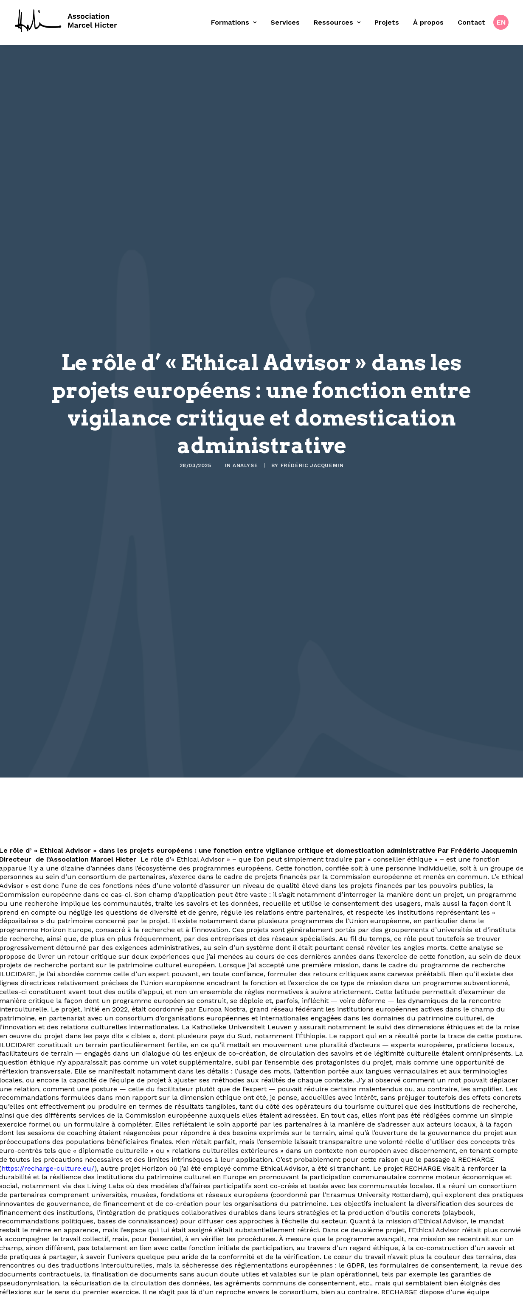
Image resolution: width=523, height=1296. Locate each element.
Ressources (337, 22)
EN (501, 22)
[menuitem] (236, 22)
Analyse (245, 424)
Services (285, 22)
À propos (428, 22)
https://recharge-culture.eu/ (47, 1152)
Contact (471, 22)
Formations (233, 22)
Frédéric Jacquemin (312, 424)
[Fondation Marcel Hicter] (66, 21)
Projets (386, 22)
